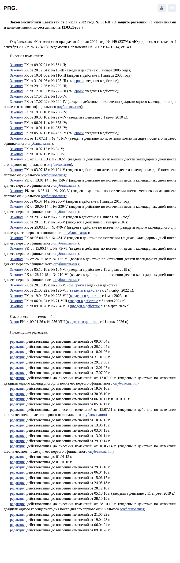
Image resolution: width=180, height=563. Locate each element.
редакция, (18, 341)
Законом (16, 65)
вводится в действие (83, 322)
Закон (14, 322)
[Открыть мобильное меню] (172, 8)
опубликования (69, 107)
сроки (78, 81)
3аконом (16, 123)
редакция (17, 352)
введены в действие (85, 290)
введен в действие (83, 301)
